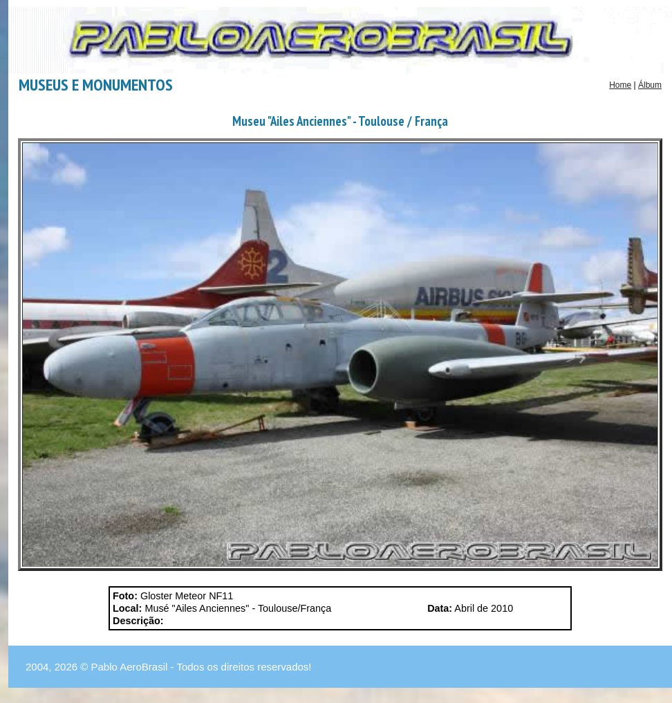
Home (620, 85)
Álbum (650, 85)
